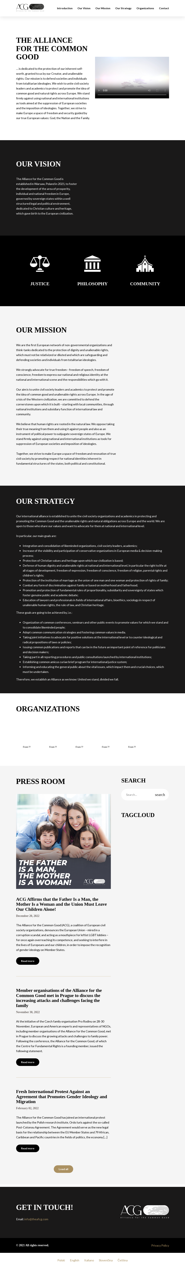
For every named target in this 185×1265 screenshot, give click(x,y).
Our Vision (83, 8)
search (160, 794)
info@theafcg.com (36, 1219)
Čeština (123, 1260)
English (74, 1260)
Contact (164, 8)
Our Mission (102, 8)
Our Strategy (123, 8)
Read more (27, 960)
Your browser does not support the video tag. (132, 77)
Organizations (145, 8)
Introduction (65, 8)
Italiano (89, 1260)
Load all (63, 1169)
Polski (61, 1260)
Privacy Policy (160, 1245)
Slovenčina (106, 1260)
